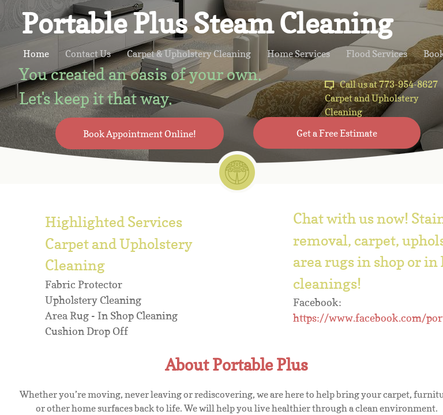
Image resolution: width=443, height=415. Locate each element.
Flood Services (376, 53)
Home (36, 53)
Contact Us (88, 53)
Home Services (298, 53)
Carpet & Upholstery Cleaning (189, 53)
